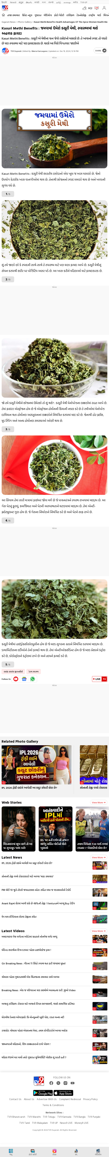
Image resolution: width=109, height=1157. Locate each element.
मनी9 (75, 2)
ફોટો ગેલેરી (59, 15)
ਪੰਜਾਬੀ (51, 2)
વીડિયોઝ (48, 15)
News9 (13, 2)
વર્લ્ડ (99, 15)
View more (99, 802)
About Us (29, 1099)
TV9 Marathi (34, 1117)
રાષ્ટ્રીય (92, 15)
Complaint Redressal (70, 1099)
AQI (90, 8)
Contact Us (15, 1099)
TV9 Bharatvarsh (16, 1117)
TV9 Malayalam (40, 1123)
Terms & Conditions (53, 1105)
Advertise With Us (47, 1099)
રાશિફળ (70, 15)
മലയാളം (67, 2)
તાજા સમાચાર (13, 15)
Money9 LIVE (81, 1123)
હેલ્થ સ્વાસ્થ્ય (34, 671)
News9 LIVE (66, 1123)
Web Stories (12, 802)
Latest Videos (13, 930)
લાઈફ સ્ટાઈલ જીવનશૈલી (13, 671)
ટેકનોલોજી (81, 15)
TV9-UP (83, 2)
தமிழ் (58, 2)
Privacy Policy (90, 1099)
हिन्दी (4, 2)
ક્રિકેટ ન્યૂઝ (27, 15)
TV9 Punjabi (94, 1117)
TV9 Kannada (64, 1117)
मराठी (37, 2)
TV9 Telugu (49, 1117)
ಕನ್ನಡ (21, 2)
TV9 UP (54, 1123)
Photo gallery (25, 22)
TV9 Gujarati (16, 51)
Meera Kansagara (39, 51)
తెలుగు (29, 2)
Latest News (12, 857)
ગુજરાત (38, 15)
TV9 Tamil (24, 1123)
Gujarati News (9, 22)
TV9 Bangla (79, 1117)
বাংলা (44, 2)
